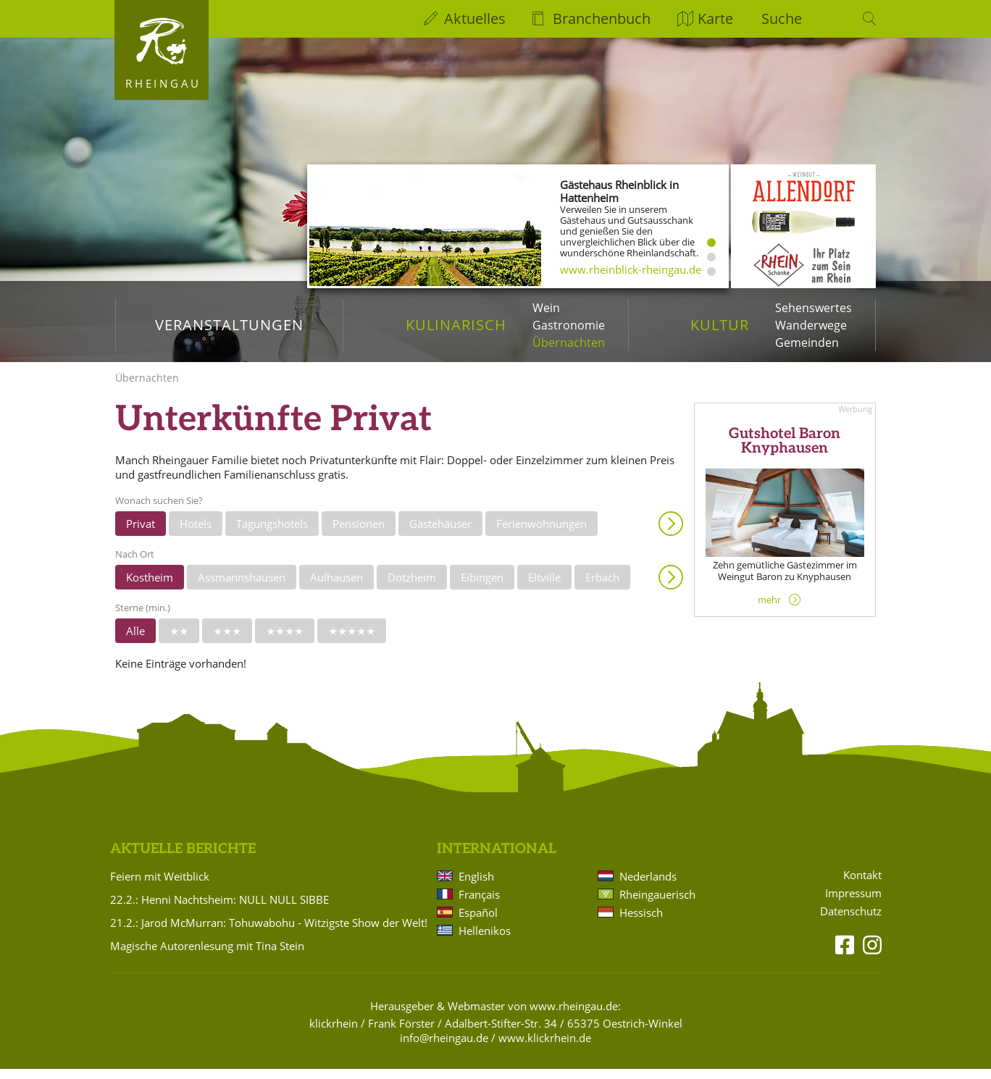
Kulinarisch (456, 325)
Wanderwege (811, 325)
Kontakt (862, 885)
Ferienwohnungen (541, 533)
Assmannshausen (241, 587)
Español (478, 922)
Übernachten (568, 342)
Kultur (719, 325)
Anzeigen (670, 533)
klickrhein (333, 1033)
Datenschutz (851, 921)
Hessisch (641, 922)
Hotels (196, 533)
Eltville (544, 587)
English (476, 886)
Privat (140, 533)
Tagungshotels (272, 533)
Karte (715, 18)
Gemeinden (807, 342)
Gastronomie (568, 325)
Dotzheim (412, 587)
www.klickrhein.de (544, 1048)
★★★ (227, 641)
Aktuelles (475, 18)
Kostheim (149, 587)
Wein (546, 308)
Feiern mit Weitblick (159, 886)
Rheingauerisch (657, 904)
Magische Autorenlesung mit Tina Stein (207, 956)
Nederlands (648, 886)
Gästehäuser (440, 533)
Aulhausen (336, 587)
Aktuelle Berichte (183, 859)
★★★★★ (351, 641)
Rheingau (163, 83)
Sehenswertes (813, 308)
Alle (135, 641)
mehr (769, 610)
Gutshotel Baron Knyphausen (784, 452)
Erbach (602, 587)
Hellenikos (485, 940)
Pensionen (359, 533)
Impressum (853, 903)
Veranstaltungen (229, 325)
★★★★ (285, 641)
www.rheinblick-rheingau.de (630, 269)
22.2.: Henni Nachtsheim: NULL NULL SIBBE (219, 909)
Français (479, 904)
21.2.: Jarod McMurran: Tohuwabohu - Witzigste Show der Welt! (268, 932)
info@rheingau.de (444, 1048)
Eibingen (482, 587)
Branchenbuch (602, 18)
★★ (179, 641)
